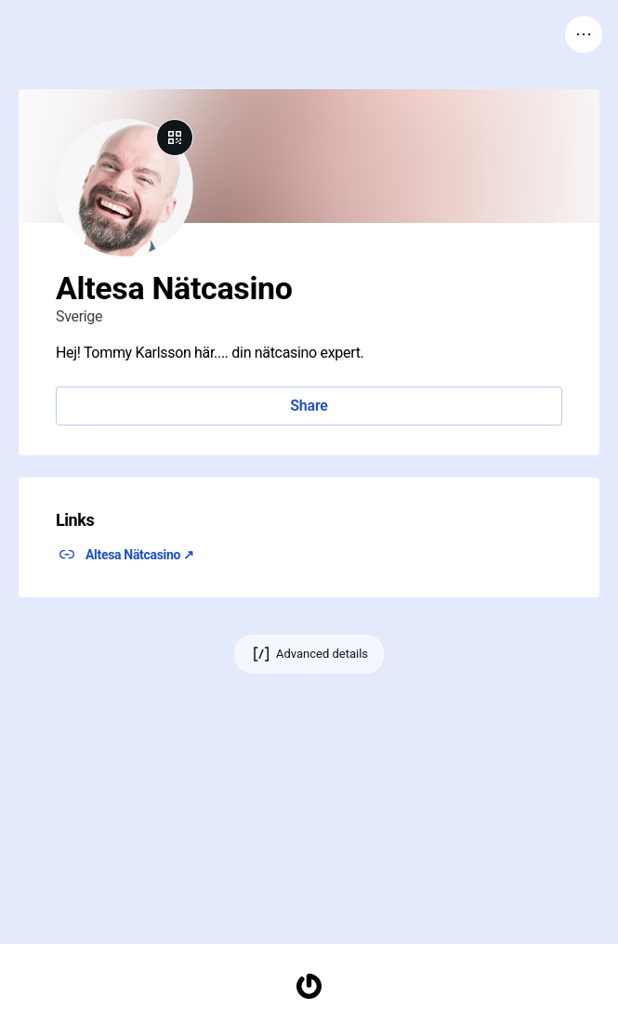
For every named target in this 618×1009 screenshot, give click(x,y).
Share (308, 405)
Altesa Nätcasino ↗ (139, 554)
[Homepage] (309, 986)
